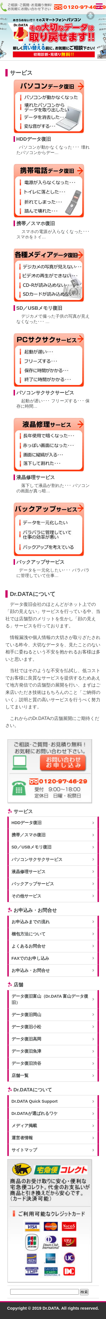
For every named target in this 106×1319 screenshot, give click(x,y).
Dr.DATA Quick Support (35, 1101)
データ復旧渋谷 (26, 1063)
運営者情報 (22, 1138)
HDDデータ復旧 (27, 822)
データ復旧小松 (26, 1027)
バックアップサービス (33, 884)
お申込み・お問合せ (35, 910)
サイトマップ (24, 1150)
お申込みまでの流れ (31, 922)
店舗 (18, 984)
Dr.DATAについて (33, 1090)
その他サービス (26, 896)
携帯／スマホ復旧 (29, 835)
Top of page (90, 15)
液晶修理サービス (29, 871)
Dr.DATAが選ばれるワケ (35, 1113)
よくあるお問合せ (29, 946)
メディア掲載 (24, 1125)
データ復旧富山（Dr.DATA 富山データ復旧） (50, 999)
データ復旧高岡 (26, 1039)
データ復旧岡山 (26, 1014)
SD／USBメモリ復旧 (32, 847)
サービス (23, 811)
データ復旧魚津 (26, 1051)
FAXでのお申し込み (30, 958)
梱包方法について (29, 934)
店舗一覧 (20, 1075)
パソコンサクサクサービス (37, 859)
